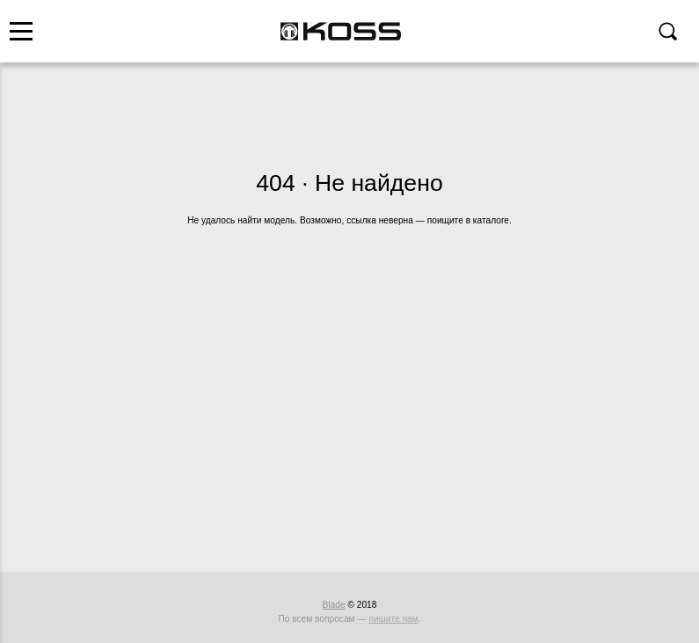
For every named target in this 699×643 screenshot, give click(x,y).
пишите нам (393, 619)
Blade (334, 605)
